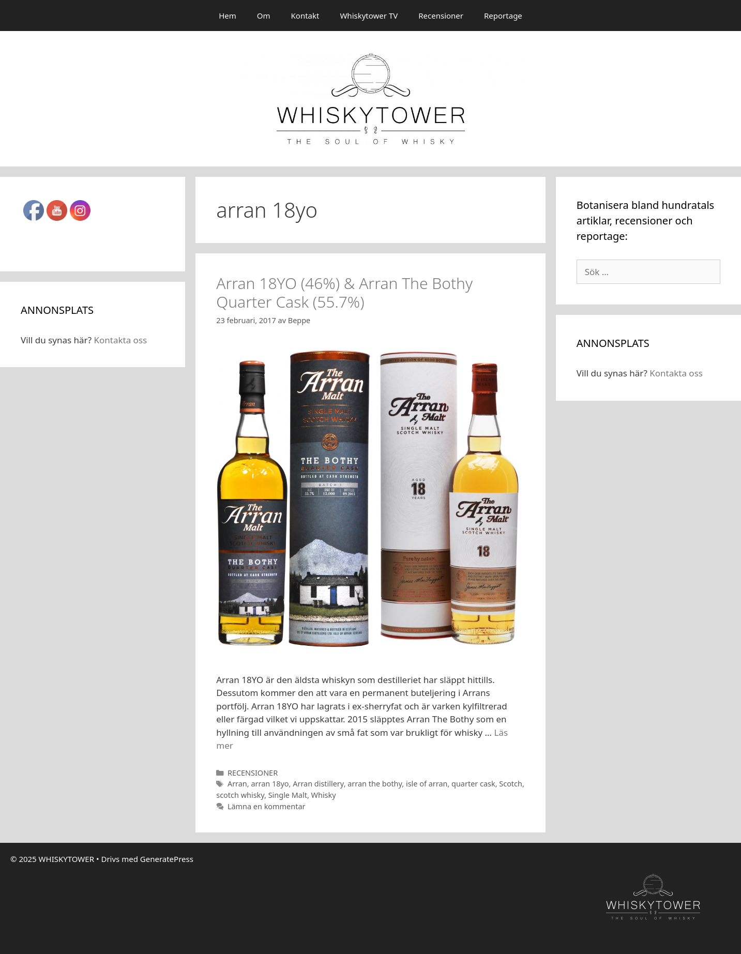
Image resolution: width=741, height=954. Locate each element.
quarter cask (473, 784)
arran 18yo (270, 784)
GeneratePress (166, 859)
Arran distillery (318, 784)
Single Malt (287, 795)
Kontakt (305, 15)
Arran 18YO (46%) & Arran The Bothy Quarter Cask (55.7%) (344, 292)
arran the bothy (374, 784)
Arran (237, 784)
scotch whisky (240, 795)
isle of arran (426, 784)
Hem (227, 15)
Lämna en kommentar (267, 806)
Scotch (510, 784)
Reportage (503, 15)
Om (263, 15)
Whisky (323, 795)
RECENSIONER (253, 773)
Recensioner (440, 15)
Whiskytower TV (369, 15)
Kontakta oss (120, 340)
